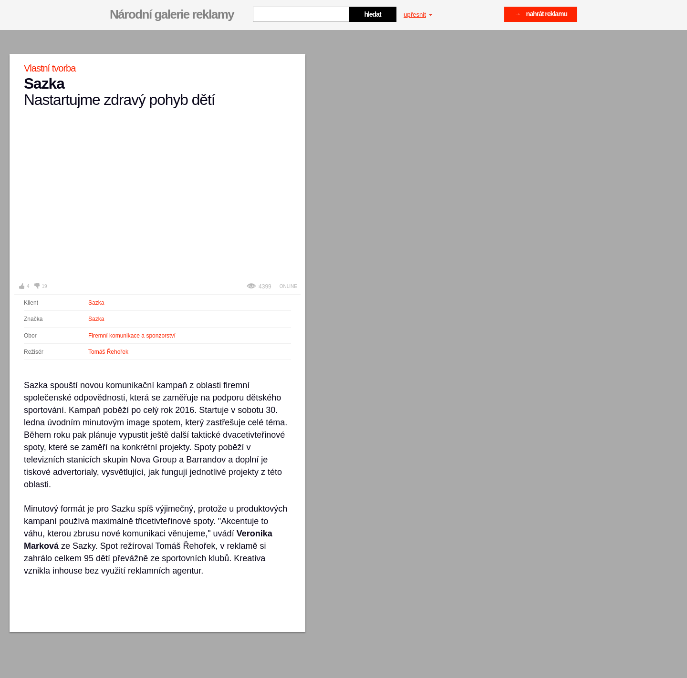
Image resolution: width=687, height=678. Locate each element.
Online (288, 286)
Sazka (96, 302)
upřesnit (418, 14)
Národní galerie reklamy (172, 14)
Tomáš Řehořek (108, 352)
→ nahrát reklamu (540, 14)
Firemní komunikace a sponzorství (132, 335)
